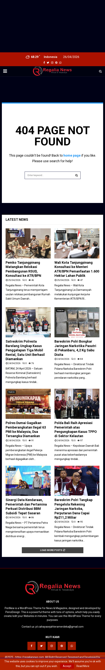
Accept (67, 666)
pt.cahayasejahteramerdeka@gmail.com (59, 626)
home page (72, 155)
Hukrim (11, 310)
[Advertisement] (52, 26)
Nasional (61, 232)
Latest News (17, 219)
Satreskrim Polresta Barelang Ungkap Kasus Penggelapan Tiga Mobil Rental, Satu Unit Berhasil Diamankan (25, 350)
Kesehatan (13, 232)
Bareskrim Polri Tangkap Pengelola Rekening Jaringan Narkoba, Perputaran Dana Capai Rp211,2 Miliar (73, 508)
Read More (82, 666)
